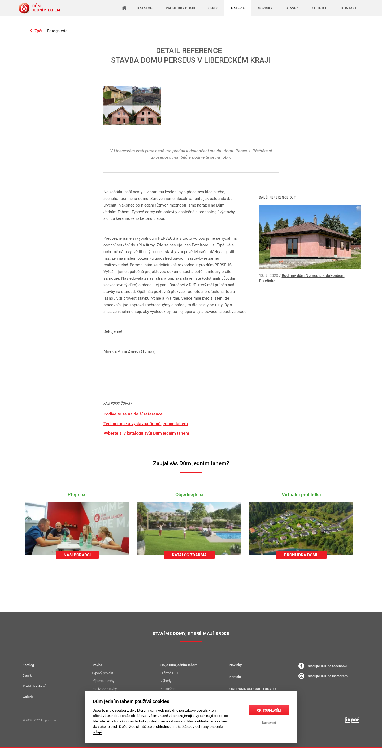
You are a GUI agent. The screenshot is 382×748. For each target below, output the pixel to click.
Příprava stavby (103, 680)
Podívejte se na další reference (133, 414)
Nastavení (269, 722)
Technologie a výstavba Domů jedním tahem (145, 423)
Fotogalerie (57, 30)
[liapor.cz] (352, 720)
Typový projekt (102, 672)
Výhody (165, 680)
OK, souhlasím (269, 710)
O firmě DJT (169, 672)
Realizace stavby (104, 688)
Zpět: (39, 30)
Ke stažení (168, 688)
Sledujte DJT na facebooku (323, 665)
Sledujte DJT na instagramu (323, 676)
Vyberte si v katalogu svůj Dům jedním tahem (146, 433)
